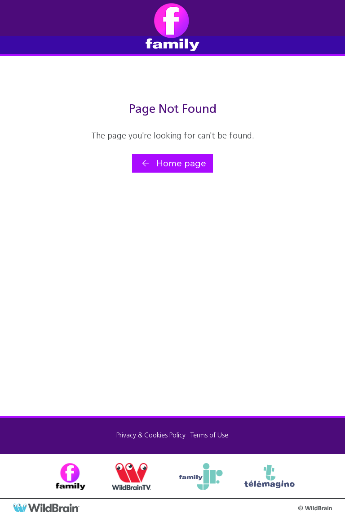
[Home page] (172, 163)
